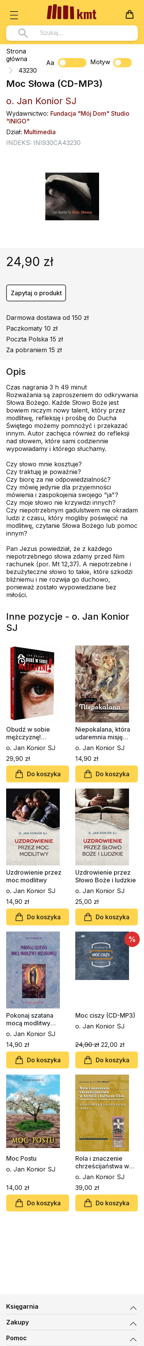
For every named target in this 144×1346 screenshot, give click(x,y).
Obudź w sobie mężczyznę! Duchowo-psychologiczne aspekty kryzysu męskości (29, 733)
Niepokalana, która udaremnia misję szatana (102, 733)
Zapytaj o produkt (36, 293)
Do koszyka (38, 774)
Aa (50, 63)
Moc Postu (21, 1158)
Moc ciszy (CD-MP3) (105, 1015)
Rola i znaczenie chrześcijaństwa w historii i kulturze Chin (106, 1162)
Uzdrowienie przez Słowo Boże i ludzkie (105, 876)
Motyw (111, 62)
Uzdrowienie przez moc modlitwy (33, 876)
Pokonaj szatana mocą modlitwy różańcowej (29, 1019)
